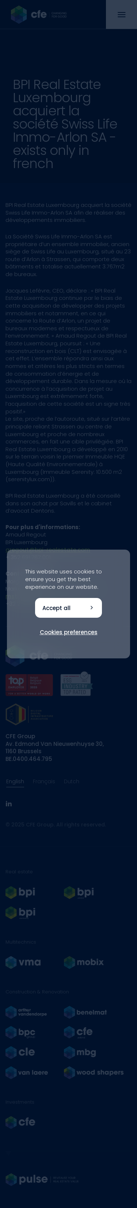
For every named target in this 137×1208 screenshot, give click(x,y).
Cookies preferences (69, 632)
